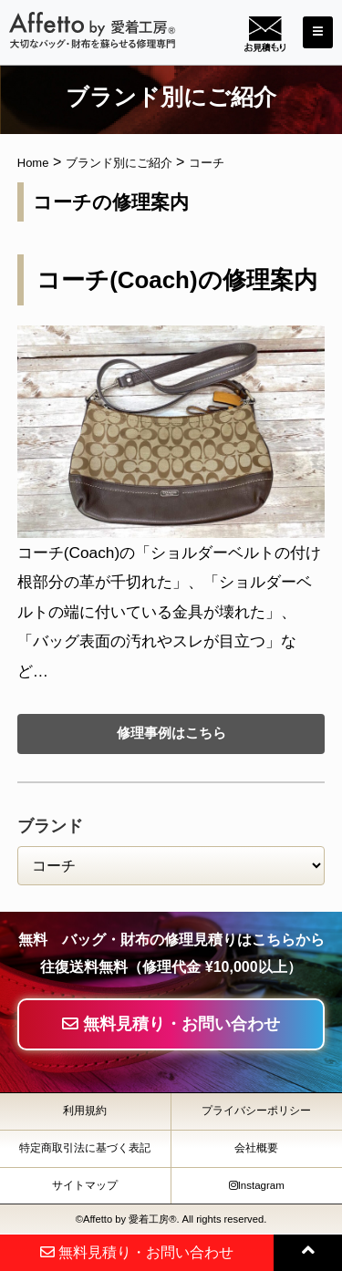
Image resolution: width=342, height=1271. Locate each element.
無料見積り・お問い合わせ (171, 1024)
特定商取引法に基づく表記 (84, 1147)
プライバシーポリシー (256, 1110)
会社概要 (256, 1147)
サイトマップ (85, 1185)
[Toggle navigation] (318, 32)
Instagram (257, 1185)
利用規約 (85, 1110)
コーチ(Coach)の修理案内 (176, 280)
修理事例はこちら (171, 732)
